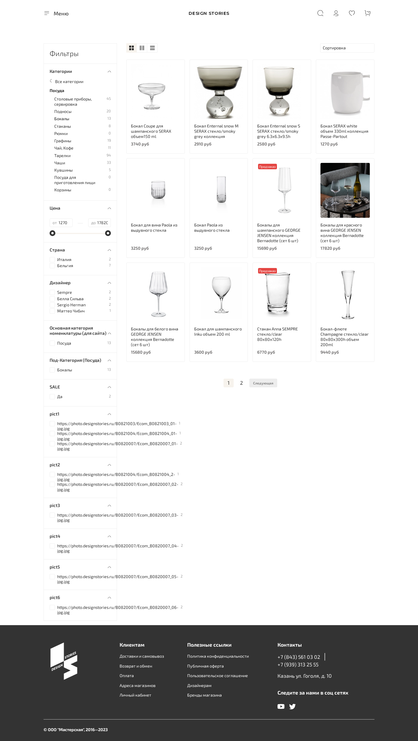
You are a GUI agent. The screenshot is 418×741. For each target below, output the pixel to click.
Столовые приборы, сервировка (73, 101)
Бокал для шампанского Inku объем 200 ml (218, 331)
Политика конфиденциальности (218, 656)
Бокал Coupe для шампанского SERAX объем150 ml (151, 131)
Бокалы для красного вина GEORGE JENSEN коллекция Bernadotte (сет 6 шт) (342, 232)
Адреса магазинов (138, 685)
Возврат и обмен (136, 665)
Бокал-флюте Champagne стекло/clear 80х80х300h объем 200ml (344, 336)
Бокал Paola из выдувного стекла (212, 227)
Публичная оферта (205, 665)
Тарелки (62, 155)
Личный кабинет (135, 695)
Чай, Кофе (63, 147)
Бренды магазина (204, 695)
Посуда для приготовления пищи (74, 180)
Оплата (127, 675)
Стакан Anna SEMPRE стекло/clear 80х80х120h (277, 334)
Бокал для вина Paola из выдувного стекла (154, 227)
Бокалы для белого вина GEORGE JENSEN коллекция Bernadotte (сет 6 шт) (154, 336)
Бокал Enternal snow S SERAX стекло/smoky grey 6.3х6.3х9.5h (278, 131)
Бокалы (61, 118)
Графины (62, 140)
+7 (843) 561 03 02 (299, 657)
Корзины (62, 189)
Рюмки (61, 133)
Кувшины (63, 170)
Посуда (57, 90)
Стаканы (62, 126)
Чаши (59, 162)
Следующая (263, 383)
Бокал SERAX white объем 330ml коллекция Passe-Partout (344, 131)
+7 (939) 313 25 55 (298, 664)
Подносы (62, 111)
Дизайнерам (199, 685)
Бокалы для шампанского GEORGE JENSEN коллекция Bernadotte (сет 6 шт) (278, 232)
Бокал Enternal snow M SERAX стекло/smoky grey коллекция (216, 131)
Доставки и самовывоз (142, 656)
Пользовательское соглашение (217, 675)
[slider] (52, 233)
